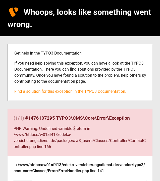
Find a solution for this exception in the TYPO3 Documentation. (70, 91)
